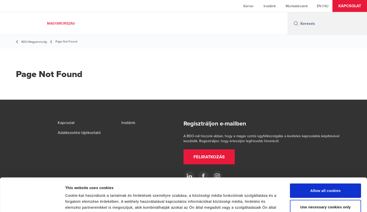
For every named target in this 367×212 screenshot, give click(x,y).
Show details (261, 202)
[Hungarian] (325, 5)
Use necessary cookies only (325, 175)
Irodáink (270, 5)
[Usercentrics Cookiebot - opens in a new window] (32, 202)
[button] (349, 6)
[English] (319, 5)
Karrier (248, 5)
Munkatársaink (297, 5)
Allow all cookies (325, 159)
